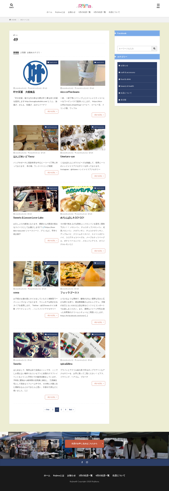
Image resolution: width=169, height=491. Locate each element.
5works (17, 363)
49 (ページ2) (24, 20)
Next (70, 410)
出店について (114, 12)
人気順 (23, 52)
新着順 (16, 52)
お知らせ (71, 12)
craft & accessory (52, 127)
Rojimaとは (60, 12)
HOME (13, 20)
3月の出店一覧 (84, 12)
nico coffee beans (69, 91)
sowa (16, 292)
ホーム (49, 12)
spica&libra (66, 363)
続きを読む (52, 111)
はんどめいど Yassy (23, 156)
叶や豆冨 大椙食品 (24, 91)
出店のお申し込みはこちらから (84, 443)
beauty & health (127, 86)
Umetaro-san (67, 156)
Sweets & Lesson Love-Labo (28, 217)
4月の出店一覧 (100, 12)
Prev (47, 410)
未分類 (123, 100)
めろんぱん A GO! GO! (72, 217)
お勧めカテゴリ (33, 52)
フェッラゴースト (69, 292)
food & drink (53, 62)
